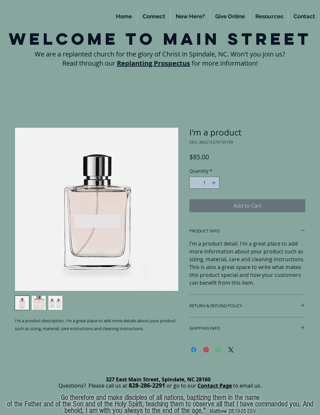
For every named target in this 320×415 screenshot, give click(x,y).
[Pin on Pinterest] (206, 350)
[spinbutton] (204, 182)
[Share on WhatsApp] (218, 350)
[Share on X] (231, 350)
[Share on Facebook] (194, 350)
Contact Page (215, 385)
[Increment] (214, 182)
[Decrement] (194, 182)
